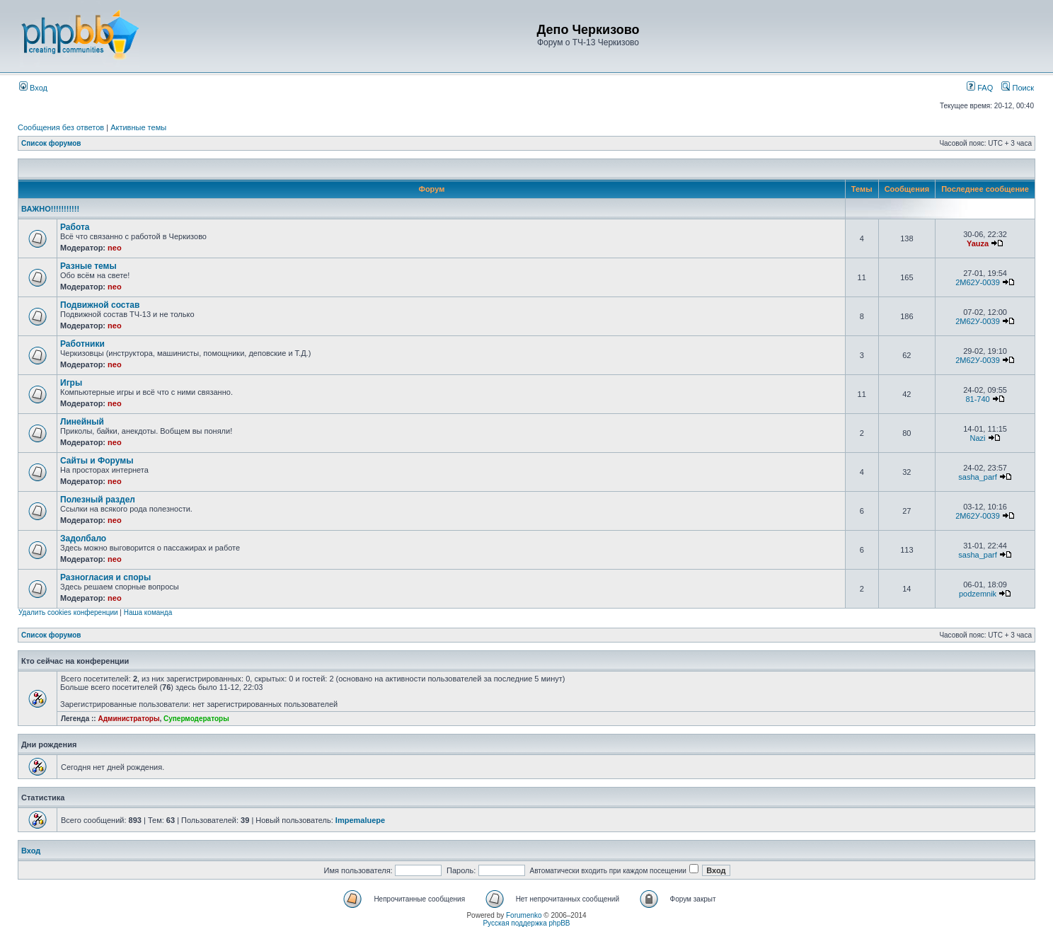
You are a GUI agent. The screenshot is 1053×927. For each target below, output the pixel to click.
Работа (75, 227)
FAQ (980, 88)
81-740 (977, 399)
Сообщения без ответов (61, 127)
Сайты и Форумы (96, 461)
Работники (82, 344)
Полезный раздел (97, 500)
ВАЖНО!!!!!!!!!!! (50, 209)
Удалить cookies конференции (68, 612)
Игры (71, 383)
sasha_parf (977, 477)
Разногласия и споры (105, 577)
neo (115, 247)
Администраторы (128, 718)
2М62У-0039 (977, 282)
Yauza (978, 243)
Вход (33, 88)
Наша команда (148, 612)
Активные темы (138, 127)
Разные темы (88, 266)
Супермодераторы (196, 718)
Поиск (1017, 88)
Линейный (82, 422)
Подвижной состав (99, 305)
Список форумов (51, 143)
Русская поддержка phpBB (526, 923)
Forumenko (524, 915)
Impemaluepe (360, 820)
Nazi (978, 438)
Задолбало (83, 538)
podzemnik (977, 593)
